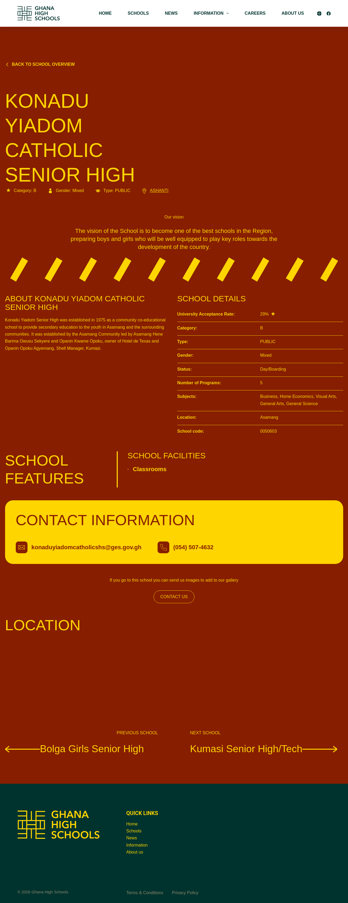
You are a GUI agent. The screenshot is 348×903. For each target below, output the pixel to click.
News (131, 838)
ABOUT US (292, 13)
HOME (105, 13)
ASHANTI (154, 190)
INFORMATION (212, 13)
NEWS (171, 13)
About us (134, 852)
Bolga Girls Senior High (74, 748)
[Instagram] (319, 13)
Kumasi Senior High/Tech (264, 748)
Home (132, 824)
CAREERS (255, 13)
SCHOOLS (138, 13)
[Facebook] (329, 13)
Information (137, 845)
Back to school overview (40, 64)
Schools (134, 831)
